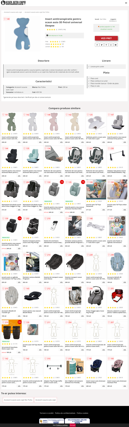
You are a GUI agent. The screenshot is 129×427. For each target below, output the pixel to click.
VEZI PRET (106, 38)
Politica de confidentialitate (65, 413)
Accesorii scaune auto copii (13, 12)
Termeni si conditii (47, 413)
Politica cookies (82, 413)
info (19, 142)
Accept (72, 425)
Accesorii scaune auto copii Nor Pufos (37, 12)
